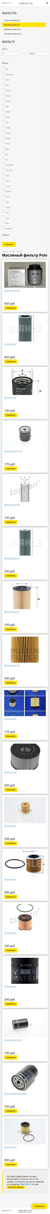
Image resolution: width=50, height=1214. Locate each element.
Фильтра (19, 252)
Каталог (12, 252)
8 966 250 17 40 (26, 3)
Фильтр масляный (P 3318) (13, 451)
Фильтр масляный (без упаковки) (15, 1093)
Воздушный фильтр (12, 29)
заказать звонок (15, 1187)
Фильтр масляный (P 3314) (13, 1040)
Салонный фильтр (12, 20)
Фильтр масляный (10, 344)
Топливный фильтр (12, 33)
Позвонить (11, 308)
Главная (5, 252)
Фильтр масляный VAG (12, 290)
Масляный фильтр (12, 25)
